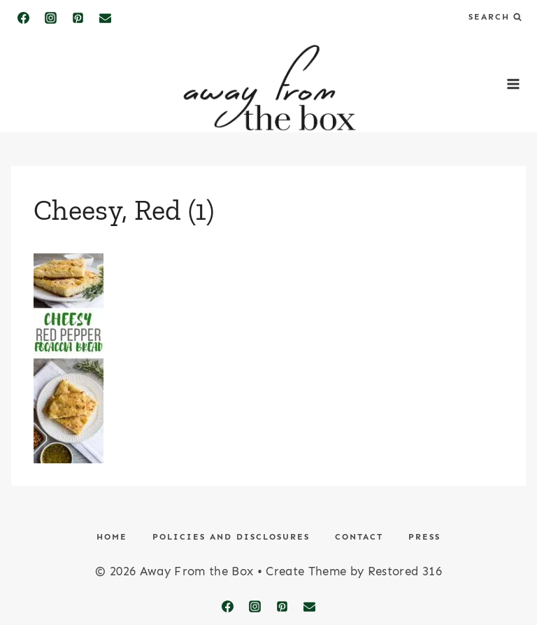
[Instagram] (50, 17)
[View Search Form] (495, 17)
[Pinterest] (78, 17)
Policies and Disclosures (231, 537)
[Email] (105, 17)
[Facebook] (23, 17)
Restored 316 (405, 571)
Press (424, 537)
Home (111, 537)
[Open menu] (513, 83)
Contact (359, 537)
